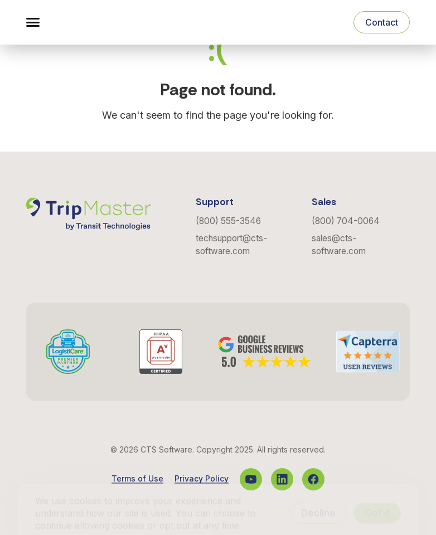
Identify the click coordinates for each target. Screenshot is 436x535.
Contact (381, 22)
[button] (33, 22)
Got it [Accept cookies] (377, 496)
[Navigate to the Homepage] (89, 22)
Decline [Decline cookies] (318, 496)
